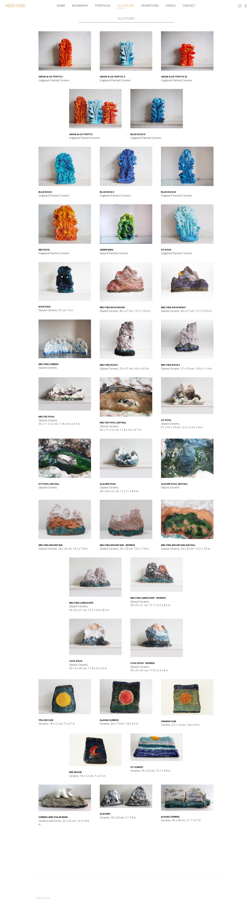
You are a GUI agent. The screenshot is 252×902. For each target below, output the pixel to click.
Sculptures (125, 6)
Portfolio (102, 6)
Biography (80, 6)
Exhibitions (150, 6)
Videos (171, 6)
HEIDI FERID (15, 5)
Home (61, 6)
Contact (189, 6)
